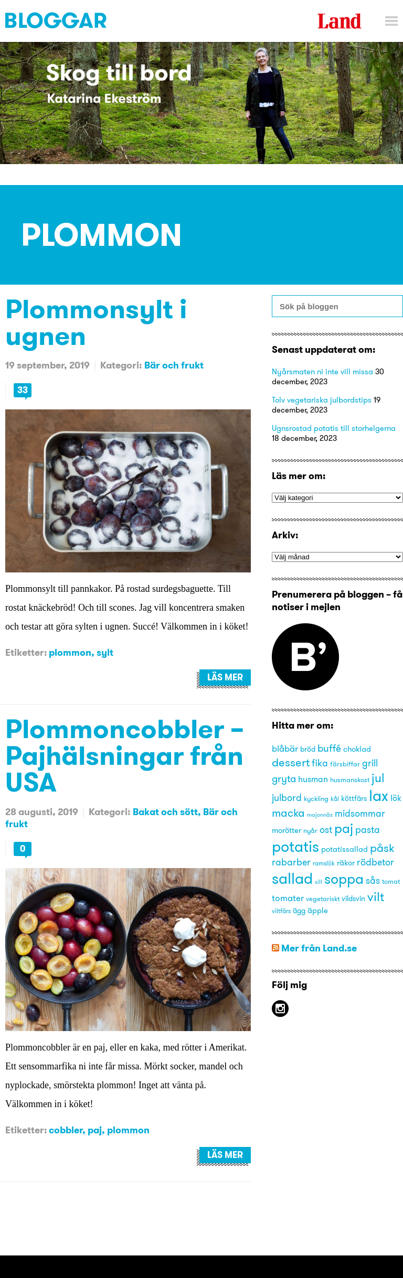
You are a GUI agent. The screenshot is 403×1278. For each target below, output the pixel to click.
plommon (70, 652)
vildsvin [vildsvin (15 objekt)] (353, 898)
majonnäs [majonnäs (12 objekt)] (320, 814)
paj (95, 1130)
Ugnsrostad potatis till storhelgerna (334, 428)
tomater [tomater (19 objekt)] (288, 897)
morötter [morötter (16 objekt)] (286, 830)
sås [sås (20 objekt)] (373, 880)
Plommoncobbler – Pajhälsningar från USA (124, 755)
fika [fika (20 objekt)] (320, 763)
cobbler (65, 1130)
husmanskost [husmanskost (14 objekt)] (349, 779)
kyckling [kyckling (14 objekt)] (316, 798)
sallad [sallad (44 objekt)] (292, 878)
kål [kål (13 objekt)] (335, 799)
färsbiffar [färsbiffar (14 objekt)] (345, 764)
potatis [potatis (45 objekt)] (295, 846)
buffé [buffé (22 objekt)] (329, 748)
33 (22, 390)
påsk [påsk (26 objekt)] (382, 848)
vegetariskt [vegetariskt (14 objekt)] (323, 898)
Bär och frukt (174, 365)
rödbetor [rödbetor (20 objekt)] (375, 862)
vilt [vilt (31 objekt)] (375, 896)
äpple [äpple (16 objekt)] (317, 910)
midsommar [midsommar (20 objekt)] (360, 813)
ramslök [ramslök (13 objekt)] (324, 863)
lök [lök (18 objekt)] (395, 798)
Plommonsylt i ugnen (96, 321)
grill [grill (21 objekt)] (370, 763)
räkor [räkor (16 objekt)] (346, 863)
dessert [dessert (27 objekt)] (291, 762)
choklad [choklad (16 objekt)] (357, 749)
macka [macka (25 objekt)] (288, 812)
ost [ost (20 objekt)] (326, 830)
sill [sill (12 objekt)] (318, 882)
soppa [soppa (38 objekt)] (344, 878)
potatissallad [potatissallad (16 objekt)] (344, 849)
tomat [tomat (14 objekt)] (391, 881)
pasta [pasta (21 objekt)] (367, 830)
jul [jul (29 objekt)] (378, 777)
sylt (105, 652)
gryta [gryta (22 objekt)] (284, 778)
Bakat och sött (165, 812)
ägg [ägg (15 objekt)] (299, 910)
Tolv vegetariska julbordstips (322, 400)
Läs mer (225, 677)
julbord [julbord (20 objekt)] (287, 798)
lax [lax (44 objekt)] (378, 795)
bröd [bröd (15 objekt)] (307, 749)
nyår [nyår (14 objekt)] (310, 830)
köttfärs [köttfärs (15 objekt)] (354, 798)
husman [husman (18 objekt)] (313, 779)
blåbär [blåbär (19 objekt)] (285, 748)
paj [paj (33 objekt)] (343, 828)
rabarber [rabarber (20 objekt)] (291, 862)
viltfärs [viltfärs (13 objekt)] (281, 911)
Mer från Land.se (319, 948)
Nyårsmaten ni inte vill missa (322, 371)
